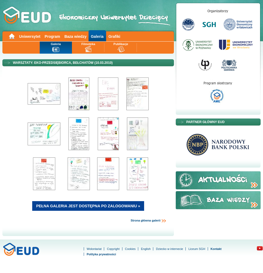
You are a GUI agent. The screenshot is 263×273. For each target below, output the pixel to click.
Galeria (97, 36)
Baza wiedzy (75, 36)
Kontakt (216, 248)
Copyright (113, 248)
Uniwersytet (29, 36)
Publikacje (121, 44)
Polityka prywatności (101, 254)
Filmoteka (88, 44)
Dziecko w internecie (169, 248)
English (146, 248)
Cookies (130, 248)
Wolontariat (94, 248)
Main (11, 36)
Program (52, 36)
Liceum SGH (196, 248)
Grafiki (114, 36)
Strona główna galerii (148, 221)
